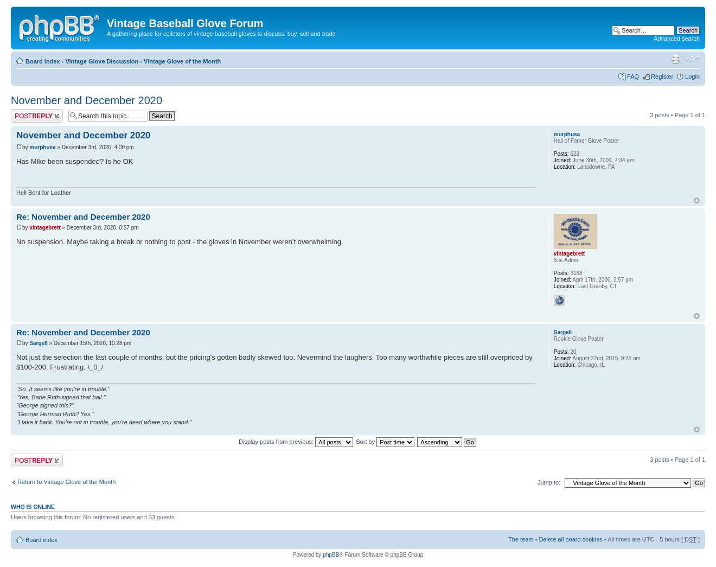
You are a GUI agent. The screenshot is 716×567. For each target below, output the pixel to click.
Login (692, 76)
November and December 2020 (86, 100)
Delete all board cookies (570, 539)
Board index (42, 61)
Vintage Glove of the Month (182, 61)
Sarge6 (38, 343)
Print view (675, 59)
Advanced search (677, 38)
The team (520, 539)
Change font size (692, 59)
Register (662, 76)
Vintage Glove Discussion (101, 61)
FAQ (633, 76)
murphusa (42, 147)
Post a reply (37, 116)
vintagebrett (44, 228)
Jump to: (549, 482)
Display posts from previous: (296, 441)
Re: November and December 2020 (83, 216)
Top (697, 200)
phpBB (331, 555)
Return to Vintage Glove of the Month (66, 482)
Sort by (385, 441)
